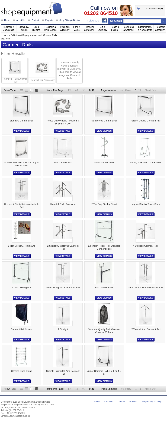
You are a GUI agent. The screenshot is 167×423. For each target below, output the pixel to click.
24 (76, 90)
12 (69, 90)
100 (91, 90)
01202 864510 (101, 13)
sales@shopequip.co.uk (18, 416)
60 (83, 90)
